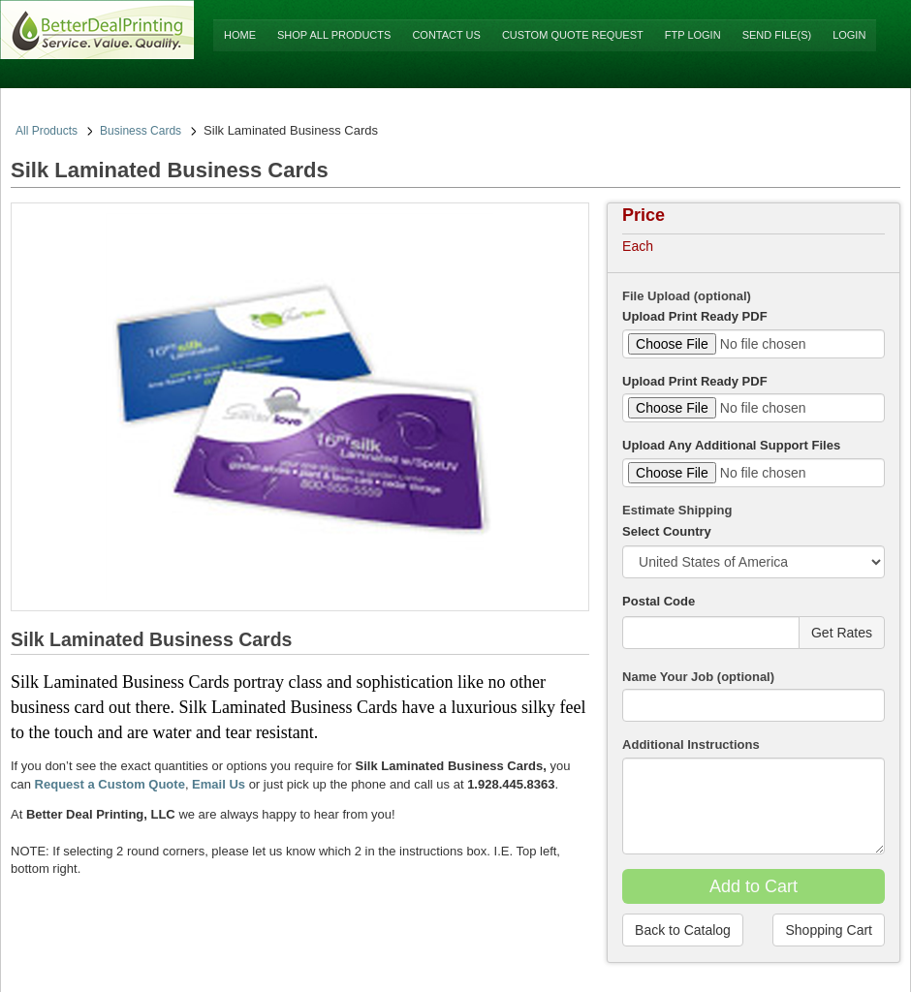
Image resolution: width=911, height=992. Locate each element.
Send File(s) (777, 35)
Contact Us (446, 35)
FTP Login (693, 35)
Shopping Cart (828, 930)
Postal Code (658, 601)
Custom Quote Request (573, 35)
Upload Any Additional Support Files (731, 445)
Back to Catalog (683, 930)
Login (848, 35)
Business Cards (140, 131)
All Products (47, 131)
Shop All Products (334, 35)
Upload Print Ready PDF (695, 316)
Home (240, 35)
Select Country (666, 531)
